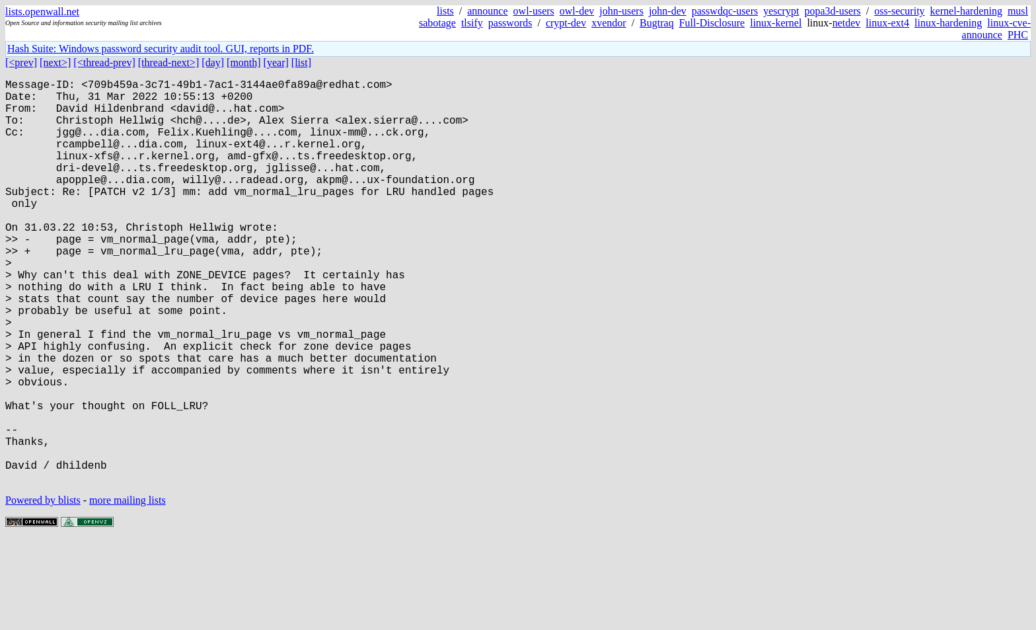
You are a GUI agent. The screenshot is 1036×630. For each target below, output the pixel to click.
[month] (244, 62)
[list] (301, 62)
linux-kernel (775, 22)
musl (1018, 11)
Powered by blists (43, 590)
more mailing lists (127, 590)
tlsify (472, 22)
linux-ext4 (887, 22)
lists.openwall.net (42, 11)
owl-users (533, 11)
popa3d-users (832, 11)
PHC (1018, 34)
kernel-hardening (966, 11)
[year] (276, 62)
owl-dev (577, 11)
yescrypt (781, 11)
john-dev (667, 11)
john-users (621, 11)
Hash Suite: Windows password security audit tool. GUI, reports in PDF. (160, 48)
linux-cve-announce (996, 28)
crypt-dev (566, 22)
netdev (846, 22)
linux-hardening (948, 22)
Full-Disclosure (712, 22)
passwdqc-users (725, 11)
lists (445, 11)
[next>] (55, 62)
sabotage (437, 22)
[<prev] (21, 62)
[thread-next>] (169, 62)
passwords (510, 22)
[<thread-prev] (104, 62)
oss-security (899, 11)
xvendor (608, 22)
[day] (213, 62)
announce (487, 11)
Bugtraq (657, 22)
